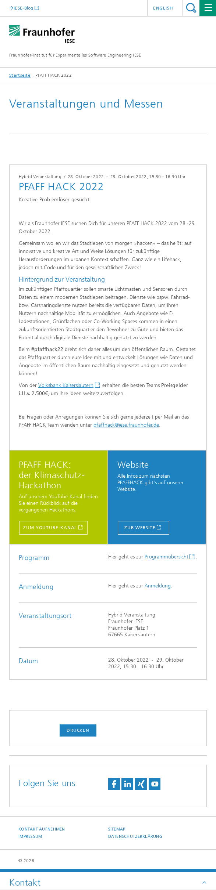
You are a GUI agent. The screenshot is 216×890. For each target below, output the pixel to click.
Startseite (20, 75)
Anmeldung (158, 586)
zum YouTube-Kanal (50, 527)
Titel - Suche (191, 8)
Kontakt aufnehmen (41, 829)
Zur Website (140, 527)
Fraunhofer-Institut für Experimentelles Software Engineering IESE (75, 55)
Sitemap (116, 829)
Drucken (78, 730)
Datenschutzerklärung (135, 836)
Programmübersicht (166, 557)
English (163, 8)
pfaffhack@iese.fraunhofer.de (126, 425)
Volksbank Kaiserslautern (65, 385)
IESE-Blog (23, 8)
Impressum (30, 836)
